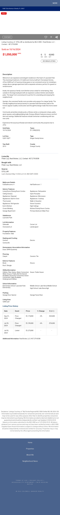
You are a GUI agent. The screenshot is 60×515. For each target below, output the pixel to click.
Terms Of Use (22, 480)
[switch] (45, 37)
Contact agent (7, 37)
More (55, 3)
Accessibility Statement (23, 482)
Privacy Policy (36, 480)
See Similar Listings (49, 61)
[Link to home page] (3, 3)
